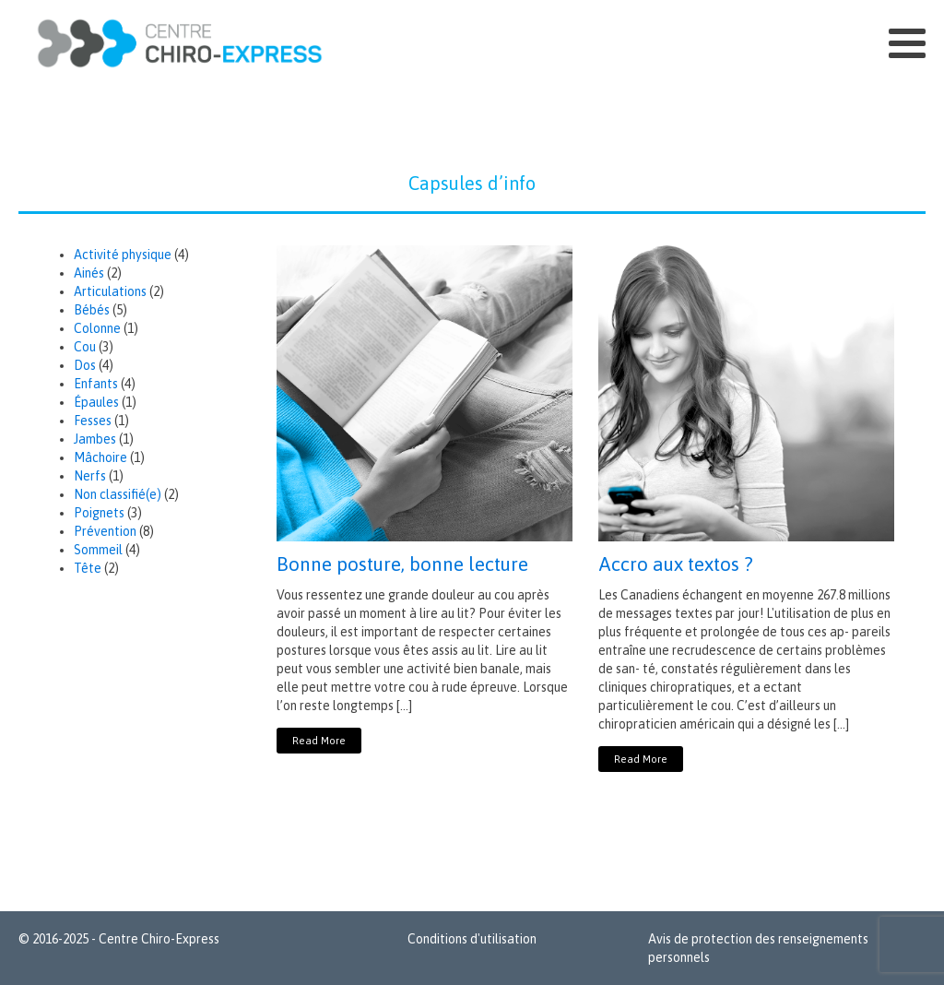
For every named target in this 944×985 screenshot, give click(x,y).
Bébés (92, 310)
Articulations (110, 291)
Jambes (95, 439)
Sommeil (98, 549)
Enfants (96, 383)
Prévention (105, 531)
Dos (85, 365)
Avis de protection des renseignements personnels (758, 948)
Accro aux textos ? (675, 563)
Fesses (93, 420)
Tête (87, 568)
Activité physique (122, 254)
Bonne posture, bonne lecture (402, 563)
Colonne (97, 328)
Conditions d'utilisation (472, 939)
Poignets (99, 512)
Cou (85, 346)
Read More (319, 740)
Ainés (89, 273)
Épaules (96, 402)
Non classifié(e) (117, 494)
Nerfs (90, 476)
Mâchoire (100, 457)
